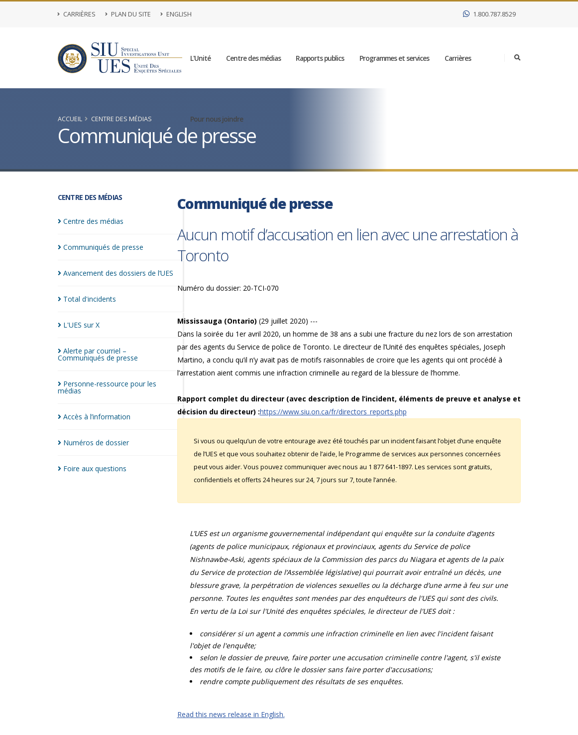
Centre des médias (253, 58)
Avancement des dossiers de (115, 273)
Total (87, 299)
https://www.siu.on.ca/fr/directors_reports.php (333, 411)
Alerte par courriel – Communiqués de (98, 354)
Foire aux (92, 468)
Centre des (90, 221)
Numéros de (93, 442)
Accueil (70, 119)
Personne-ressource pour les (107, 387)
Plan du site (128, 14)
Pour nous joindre (216, 119)
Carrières (77, 14)
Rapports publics (320, 58)
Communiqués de (100, 247)
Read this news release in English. (231, 714)
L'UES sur (79, 325)
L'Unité (200, 58)
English (176, 14)
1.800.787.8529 (489, 14)
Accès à (94, 416)
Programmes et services (394, 58)
